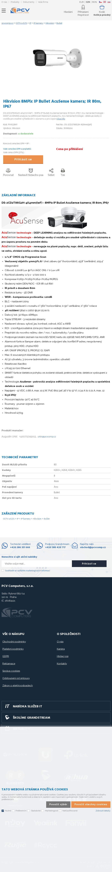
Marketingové (51, 810)
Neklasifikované (69, 810)
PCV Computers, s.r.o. (20, 10)
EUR (81, 2)
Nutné (8, 810)
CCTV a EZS (8, 519)
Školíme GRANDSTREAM (31, 717)
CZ (100, 2)
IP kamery (26, 519)
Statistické (36, 810)
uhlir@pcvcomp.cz (47, 436)
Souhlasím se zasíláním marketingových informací (27, 570)
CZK (88, 2)
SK (109, 2)
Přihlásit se (23, 159)
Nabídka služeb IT (27, 706)
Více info (61, 119)
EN (104, 2)
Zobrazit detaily (103, 810)
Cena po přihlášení (69, 149)
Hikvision (37, 519)
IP (18, 519)
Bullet (47, 519)
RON (94, 2)
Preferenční (21, 810)
